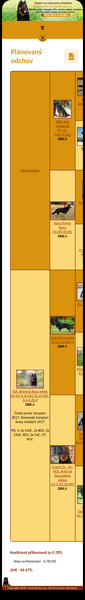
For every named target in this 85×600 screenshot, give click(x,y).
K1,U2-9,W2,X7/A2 (62, 132)
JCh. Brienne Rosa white (30, 391)
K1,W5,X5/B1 (62, 232)
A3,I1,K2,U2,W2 (62, 484)
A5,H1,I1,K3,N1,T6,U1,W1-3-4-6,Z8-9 (30, 398)
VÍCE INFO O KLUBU (56, 15)
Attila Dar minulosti (62, 124)
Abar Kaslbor (30, 170)
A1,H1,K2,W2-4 (62, 342)
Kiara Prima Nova (62, 225)
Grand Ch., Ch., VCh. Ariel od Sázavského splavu (62, 473)
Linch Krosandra (62, 338)
